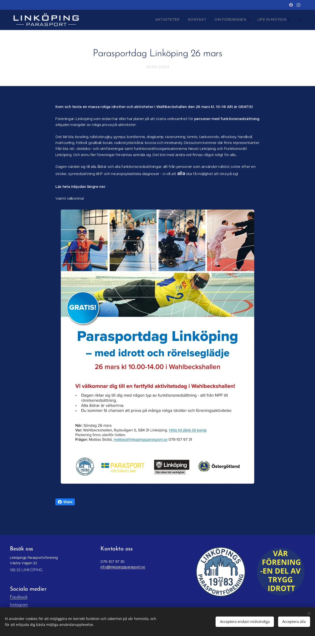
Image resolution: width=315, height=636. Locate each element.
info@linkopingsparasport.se (122, 567)
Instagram (19, 604)
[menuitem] (208, 20)
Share (65, 502)
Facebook (18, 597)
